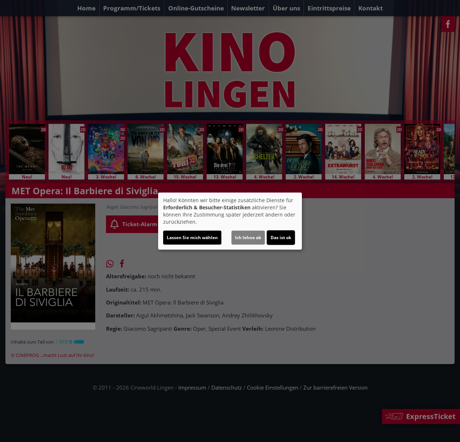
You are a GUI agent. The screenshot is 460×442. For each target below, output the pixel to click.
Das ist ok (281, 237)
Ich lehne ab (248, 237)
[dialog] (230, 221)
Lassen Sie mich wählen (192, 237)
